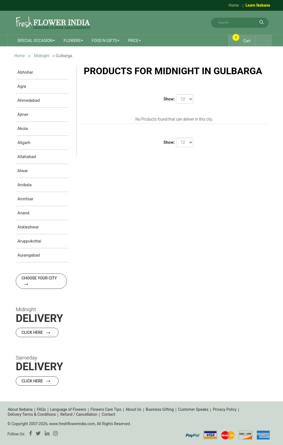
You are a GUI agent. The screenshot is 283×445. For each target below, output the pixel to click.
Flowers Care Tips (105, 409)
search (261, 22)
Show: (169, 99)
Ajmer (22, 114)
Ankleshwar (28, 227)
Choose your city (39, 280)
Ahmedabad (28, 100)
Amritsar (25, 198)
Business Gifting (160, 409)
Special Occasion (35, 40)
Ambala (24, 184)
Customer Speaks (193, 409)
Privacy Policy (225, 409)
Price (133, 40)
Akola (22, 128)
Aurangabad (28, 255)
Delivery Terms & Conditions (32, 414)
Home (234, 5)
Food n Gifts (104, 40)
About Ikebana (20, 409)
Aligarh (23, 142)
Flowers (72, 40)
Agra (21, 86)
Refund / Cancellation (78, 414)
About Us (133, 409)
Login (263, 40)
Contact (108, 414)
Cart (242, 39)
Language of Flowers (68, 409)
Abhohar (25, 72)
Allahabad (26, 156)
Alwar (22, 170)
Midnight (41, 56)
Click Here (37, 332)
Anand (23, 212)
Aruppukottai (29, 241)
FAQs (41, 409)
